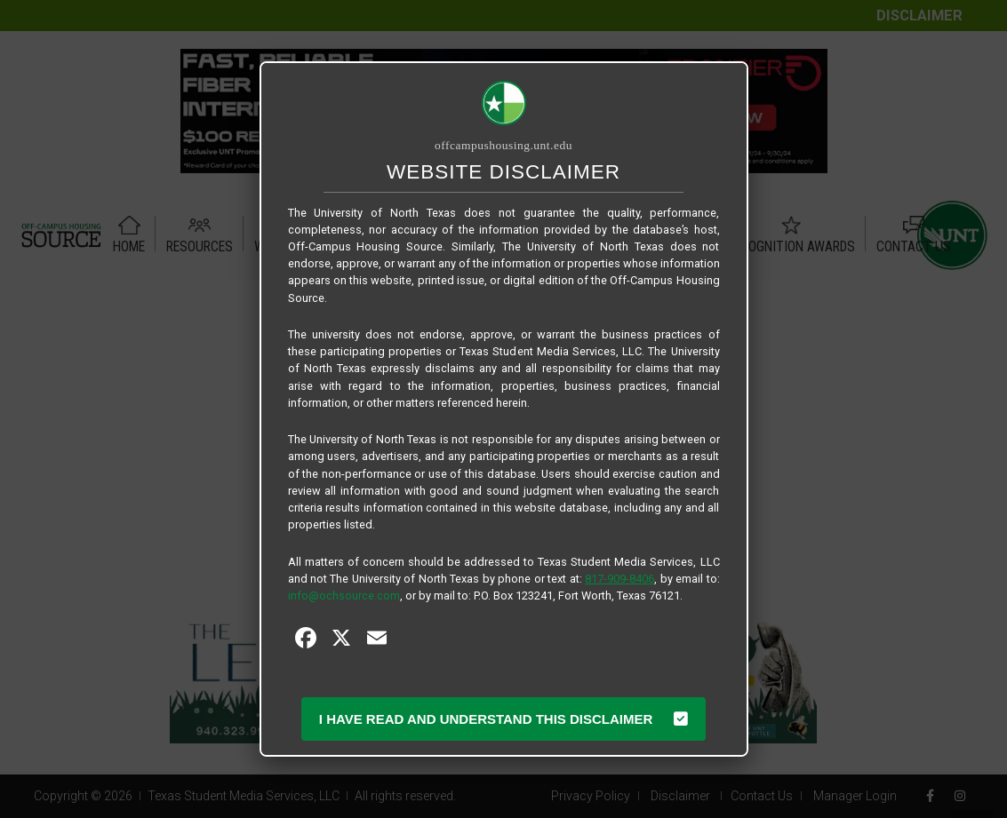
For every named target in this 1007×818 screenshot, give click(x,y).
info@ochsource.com (344, 595)
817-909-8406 (619, 578)
